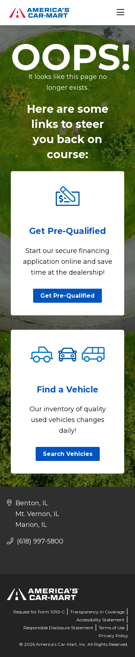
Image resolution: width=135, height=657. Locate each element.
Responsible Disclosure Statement (58, 627)
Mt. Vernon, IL (37, 514)
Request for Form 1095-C (39, 611)
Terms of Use (112, 627)
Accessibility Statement (100, 619)
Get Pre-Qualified (67, 295)
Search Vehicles (68, 453)
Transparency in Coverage (97, 611)
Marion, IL (31, 525)
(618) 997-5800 (35, 541)
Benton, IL (31, 503)
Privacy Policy (113, 635)
